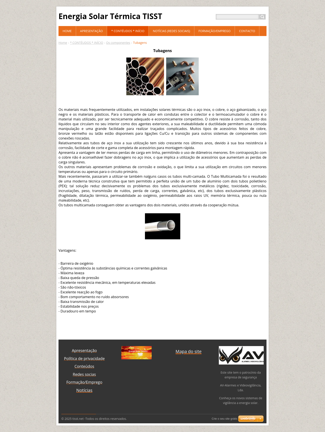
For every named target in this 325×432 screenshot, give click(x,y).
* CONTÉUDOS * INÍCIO (86, 43)
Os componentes (118, 43)
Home (62, 43)
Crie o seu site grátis (224, 418)
